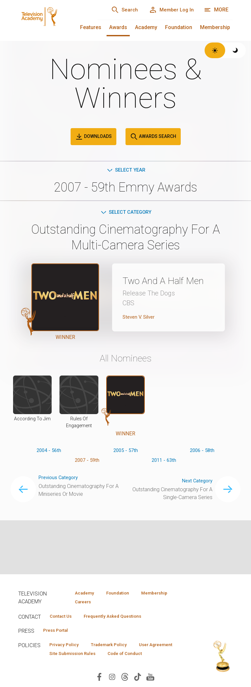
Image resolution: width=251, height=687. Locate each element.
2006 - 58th (202, 460)
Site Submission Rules (125, 656)
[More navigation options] (216, 10)
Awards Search (153, 137)
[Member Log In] (169, 10)
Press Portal (58, 632)
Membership (215, 27)
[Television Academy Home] (51, 20)
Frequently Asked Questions (120, 617)
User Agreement (68, 656)
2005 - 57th (125, 460)
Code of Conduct (69, 665)
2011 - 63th (164, 470)
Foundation (178, 27)
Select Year (126, 170)
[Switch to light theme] (215, 50)
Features (90, 27)
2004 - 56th (49, 460)
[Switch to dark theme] (235, 50)
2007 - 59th (87, 470)
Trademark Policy (116, 646)
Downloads (93, 137)
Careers (81, 602)
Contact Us (62, 617)
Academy (146, 27)
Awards (118, 27)
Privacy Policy (66, 646)
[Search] (118, 10)
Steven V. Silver (140, 331)
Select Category (126, 213)
